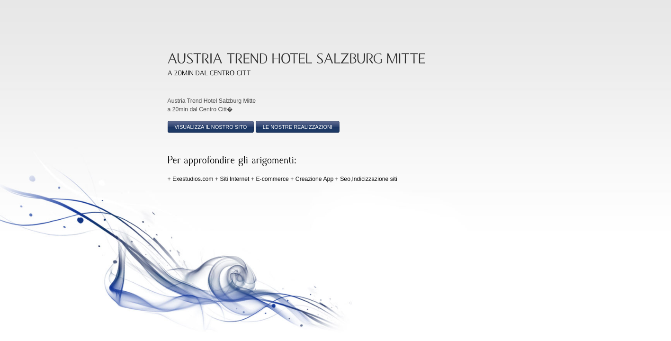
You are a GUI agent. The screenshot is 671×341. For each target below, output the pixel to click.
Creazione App (314, 179)
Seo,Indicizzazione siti (368, 179)
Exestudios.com (192, 179)
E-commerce (272, 179)
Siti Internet (235, 179)
